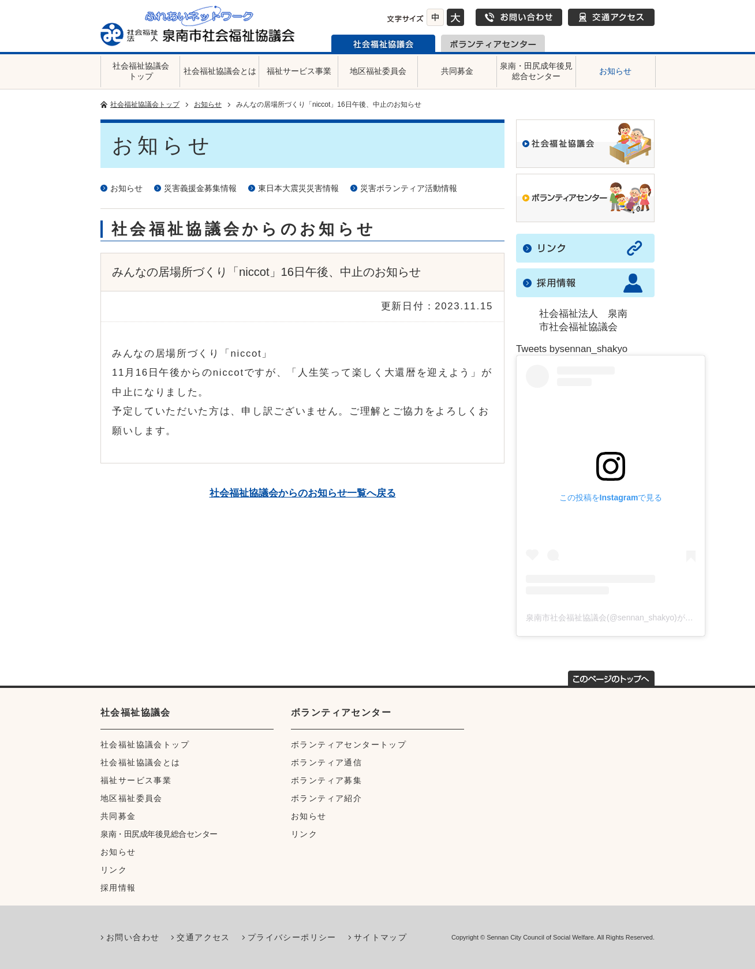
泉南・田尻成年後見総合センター (536, 71)
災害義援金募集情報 (200, 188)
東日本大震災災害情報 (298, 188)
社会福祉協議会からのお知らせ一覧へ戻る (303, 493)
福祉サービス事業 (299, 71)
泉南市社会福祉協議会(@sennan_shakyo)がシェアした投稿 (634, 617)
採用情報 (118, 887)
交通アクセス (611, 17)
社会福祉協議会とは (220, 71)
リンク (113, 869)
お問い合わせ (519, 17)
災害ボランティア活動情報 (408, 188)
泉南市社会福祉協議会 (383, 43)
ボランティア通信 (326, 762)
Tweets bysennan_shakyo (571, 348)
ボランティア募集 (326, 780)
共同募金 (457, 71)
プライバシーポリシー (292, 937)
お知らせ (615, 71)
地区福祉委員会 (378, 71)
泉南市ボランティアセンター (493, 43)
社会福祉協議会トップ (141, 71)
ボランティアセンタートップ (348, 744)
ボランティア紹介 (326, 798)
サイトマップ (380, 937)
